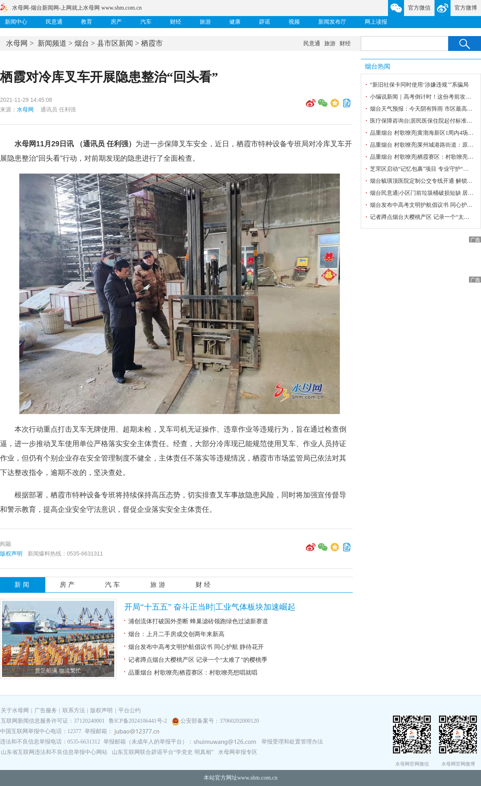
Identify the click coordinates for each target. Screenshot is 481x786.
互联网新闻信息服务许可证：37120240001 (53, 721)
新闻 (22, 584)
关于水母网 (15, 710)
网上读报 (376, 22)
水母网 (17, 43)
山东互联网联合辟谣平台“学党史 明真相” (163, 752)
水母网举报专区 (237, 752)
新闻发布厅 (332, 22)
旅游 (205, 22)
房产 (116, 22)
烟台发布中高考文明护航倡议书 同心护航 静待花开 (196, 647)
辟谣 (264, 22)
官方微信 (419, 8)
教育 (86, 22)
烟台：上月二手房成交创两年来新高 (176, 634)
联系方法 (74, 710)
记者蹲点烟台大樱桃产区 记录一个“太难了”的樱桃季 (197, 660)
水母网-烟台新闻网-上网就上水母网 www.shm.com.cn (76, 8)
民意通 (54, 22)
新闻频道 (52, 43)
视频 (294, 22)
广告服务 (45, 710)
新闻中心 (16, 22)
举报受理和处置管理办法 (292, 742)
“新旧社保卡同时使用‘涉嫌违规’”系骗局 (419, 85)
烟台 (82, 43)
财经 (175, 22)
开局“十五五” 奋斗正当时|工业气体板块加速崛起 (209, 606)
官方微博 (466, 8)
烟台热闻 (377, 66)
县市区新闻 (115, 43)
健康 (234, 22)
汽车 (146, 22)
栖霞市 (152, 43)
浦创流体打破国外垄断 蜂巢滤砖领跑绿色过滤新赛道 (198, 621)
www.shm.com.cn (257, 778)
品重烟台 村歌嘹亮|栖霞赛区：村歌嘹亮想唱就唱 (192, 672)
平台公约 (129, 710)
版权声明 (11, 553)
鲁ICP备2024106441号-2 (138, 721)
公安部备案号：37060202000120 (219, 721)
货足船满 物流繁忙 (58, 671)
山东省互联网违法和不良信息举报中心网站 (54, 752)
